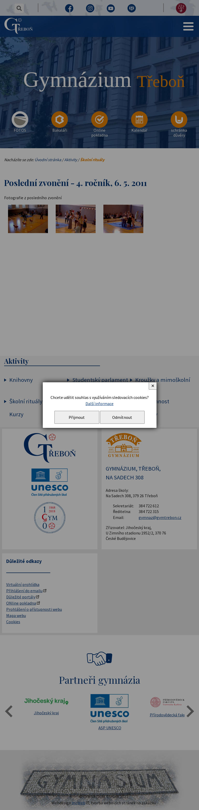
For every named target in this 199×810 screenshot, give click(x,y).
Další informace (99, 403)
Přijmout (77, 417)
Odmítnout (122, 417)
